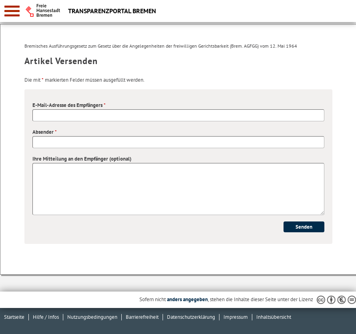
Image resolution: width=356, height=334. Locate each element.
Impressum (235, 317)
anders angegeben (187, 299)
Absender (44, 132)
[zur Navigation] (12, 11)
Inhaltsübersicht (273, 317)
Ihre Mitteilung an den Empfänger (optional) (81, 158)
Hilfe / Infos (46, 317)
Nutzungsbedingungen (92, 317)
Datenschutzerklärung (191, 317)
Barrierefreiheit (142, 317)
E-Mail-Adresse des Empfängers (69, 105)
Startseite (14, 317)
